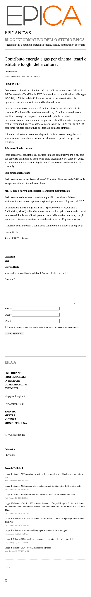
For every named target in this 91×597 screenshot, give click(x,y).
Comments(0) (10, 256)
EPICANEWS (18, 32)
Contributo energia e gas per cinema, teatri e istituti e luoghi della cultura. (45, 61)
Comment (10, 279)
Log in (8, 572)
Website (8, 325)
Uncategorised (11, 71)
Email (8, 319)
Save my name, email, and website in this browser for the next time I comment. (44, 332)
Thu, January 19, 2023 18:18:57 (28, 76)
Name (8, 313)
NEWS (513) (10, 459)
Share (7, 261)
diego (14, 76)
